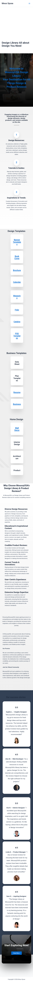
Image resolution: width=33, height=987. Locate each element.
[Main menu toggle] (29, 3)
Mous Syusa (7, 3)
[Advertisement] (16, 24)
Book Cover (16, 257)
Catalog (17, 322)
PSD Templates (16, 335)
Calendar (17, 282)
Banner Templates (17, 242)
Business (17, 404)
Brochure (17, 270)
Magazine (17, 297)
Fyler (17, 310)
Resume (17, 392)
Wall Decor (17, 429)
